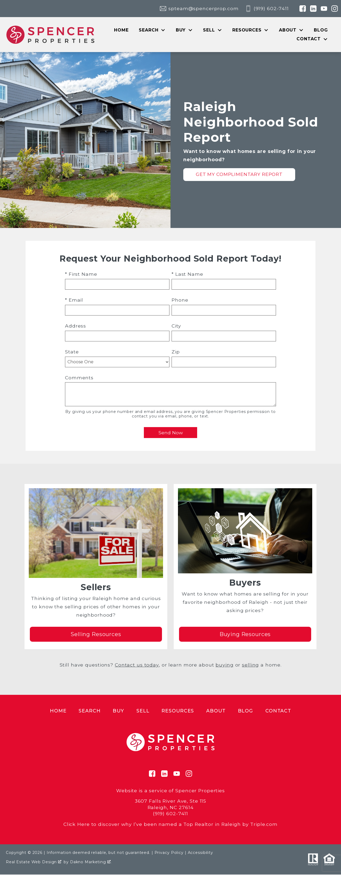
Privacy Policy (169, 852)
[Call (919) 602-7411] (267, 8)
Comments (79, 378)
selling (250, 665)
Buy (118, 711)
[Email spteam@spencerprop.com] (199, 8)
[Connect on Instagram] (334, 8)
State (72, 352)
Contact (278, 711)
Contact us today (137, 665)
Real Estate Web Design (33, 862)
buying (224, 665)
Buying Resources (245, 634)
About (215, 711)
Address (75, 326)
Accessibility (200, 852)
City (176, 326)
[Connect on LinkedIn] (313, 8)
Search (89, 711)
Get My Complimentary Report (239, 175)
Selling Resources (96, 634)
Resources (177, 711)
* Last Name (187, 274)
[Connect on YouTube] (324, 8)
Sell (142, 711)
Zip (176, 352)
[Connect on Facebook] (302, 8)
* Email (74, 300)
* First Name (81, 274)
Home (121, 30)
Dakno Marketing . (91, 862)
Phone (180, 300)
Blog (321, 30)
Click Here (76, 824)
